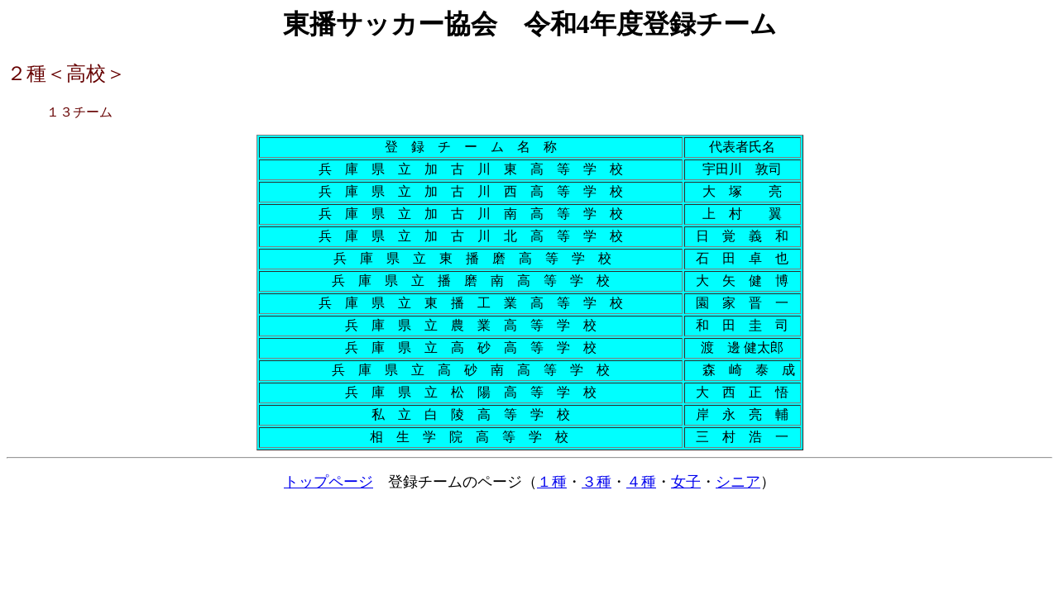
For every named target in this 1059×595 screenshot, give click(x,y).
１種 (552, 482)
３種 (596, 482)
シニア (738, 482)
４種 (641, 482)
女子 (686, 482)
